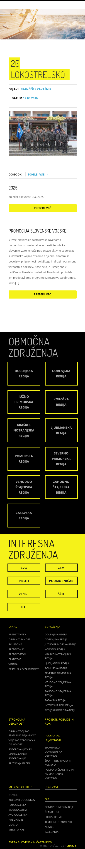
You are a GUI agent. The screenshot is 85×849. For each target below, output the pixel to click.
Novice (13, 795)
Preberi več (42, 208)
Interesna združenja (59, 705)
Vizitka (13, 664)
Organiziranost (20, 639)
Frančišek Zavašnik (30, 89)
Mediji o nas (17, 829)
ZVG (24, 568)
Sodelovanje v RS (20, 749)
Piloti (24, 581)
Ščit (61, 594)
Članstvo (15, 659)
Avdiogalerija (18, 814)
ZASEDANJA (51, 831)
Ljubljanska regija (57, 663)
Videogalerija (18, 809)
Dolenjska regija (56, 634)
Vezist (24, 594)
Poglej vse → (38, 174)
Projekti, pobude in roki (59, 722)
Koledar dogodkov (22, 799)
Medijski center (20, 787)
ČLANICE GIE (52, 812)
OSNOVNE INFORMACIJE (59, 807)
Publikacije (16, 819)
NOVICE (49, 826)
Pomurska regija (56, 668)
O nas (13, 627)
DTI (23, 607)
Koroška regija (55, 649)
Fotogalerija (17, 804)
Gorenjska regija (56, 639)
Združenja (52, 627)
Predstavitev (17, 634)
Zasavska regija (55, 700)
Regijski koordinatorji (60, 710)
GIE (47, 799)
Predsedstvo (17, 654)
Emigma (71, 846)
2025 (13, 188)
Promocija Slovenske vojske (37, 231)
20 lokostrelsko (38, 68)
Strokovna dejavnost (17, 722)
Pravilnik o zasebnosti (24, 669)
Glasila (14, 824)
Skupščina (15, 644)
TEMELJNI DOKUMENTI (58, 822)
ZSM (61, 568)
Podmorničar (61, 581)
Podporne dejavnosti (53, 738)
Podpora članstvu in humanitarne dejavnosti (59, 773)
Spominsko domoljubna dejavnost (53, 751)
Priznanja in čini (20, 763)
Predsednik (16, 649)
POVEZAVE (52, 787)
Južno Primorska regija (60, 644)
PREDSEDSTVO (53, 817)
